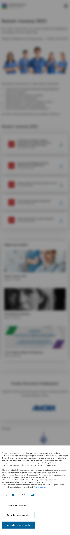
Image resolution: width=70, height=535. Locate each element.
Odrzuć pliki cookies (16, 505)
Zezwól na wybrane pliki (18, 515)
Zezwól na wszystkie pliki (18, 525)
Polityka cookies (40, 487)
